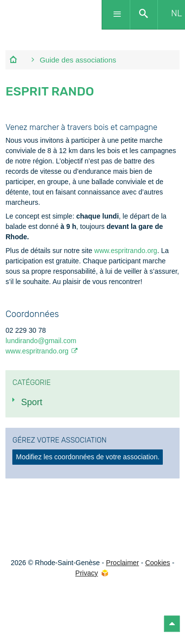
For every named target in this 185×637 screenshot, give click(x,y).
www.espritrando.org (125, 251)
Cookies (157, 563)
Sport (31, 402)
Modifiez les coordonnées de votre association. (87, 457)
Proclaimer (122, 563)
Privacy (86, 573)
